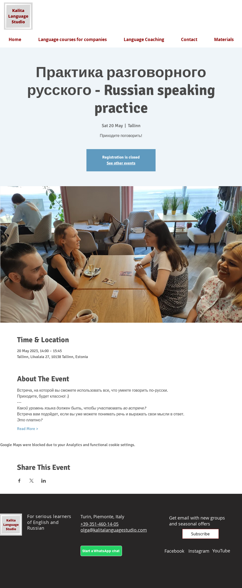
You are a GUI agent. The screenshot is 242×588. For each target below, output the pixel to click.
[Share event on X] (31, 481)
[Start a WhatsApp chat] (101, 551)
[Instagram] (200, 551)
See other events (121, 163)
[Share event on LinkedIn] (43, 481)
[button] (200, 534)
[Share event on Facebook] (19, 481)
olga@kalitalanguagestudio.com (114, 530)
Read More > (27, 428)
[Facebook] (176, 551)
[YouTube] (224, 551)
